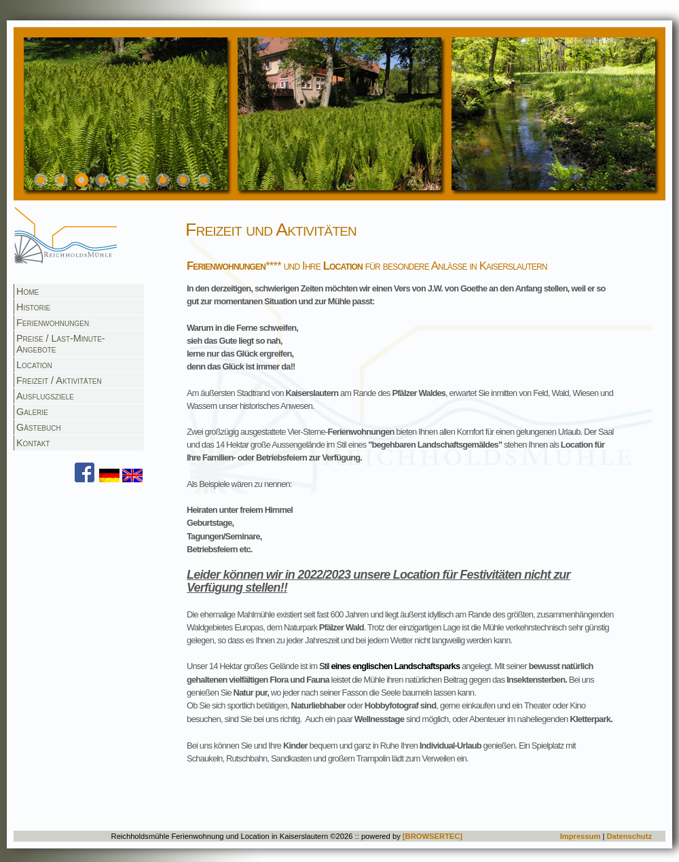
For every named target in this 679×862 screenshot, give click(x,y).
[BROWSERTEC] (432, 836)
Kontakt (33, 442)
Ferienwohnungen (52, 322)
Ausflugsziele (45, 396)
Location (34, 364)
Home (27, 291)
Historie (33, 307)
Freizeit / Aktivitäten (59, 380)
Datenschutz (629, 836)
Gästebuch (38, 427)
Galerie (32, 411)
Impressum (580, 836)
